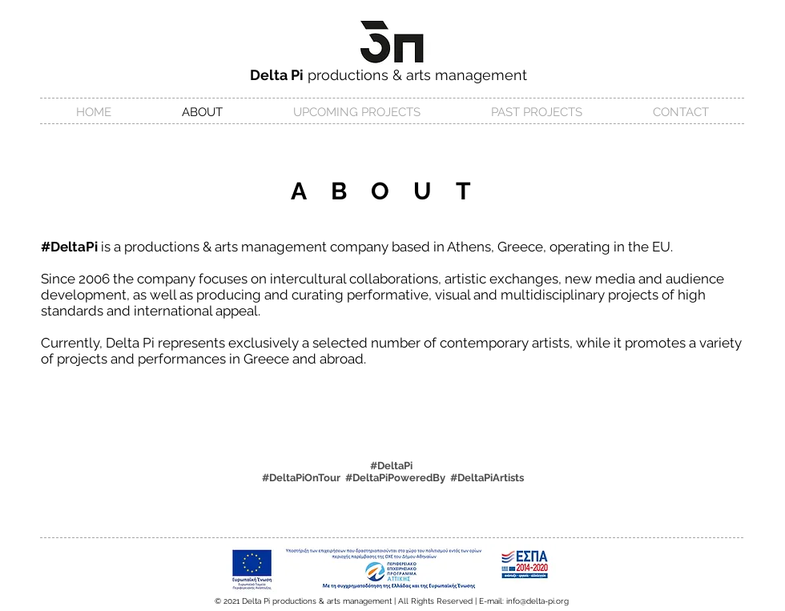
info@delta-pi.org (537, 601)
